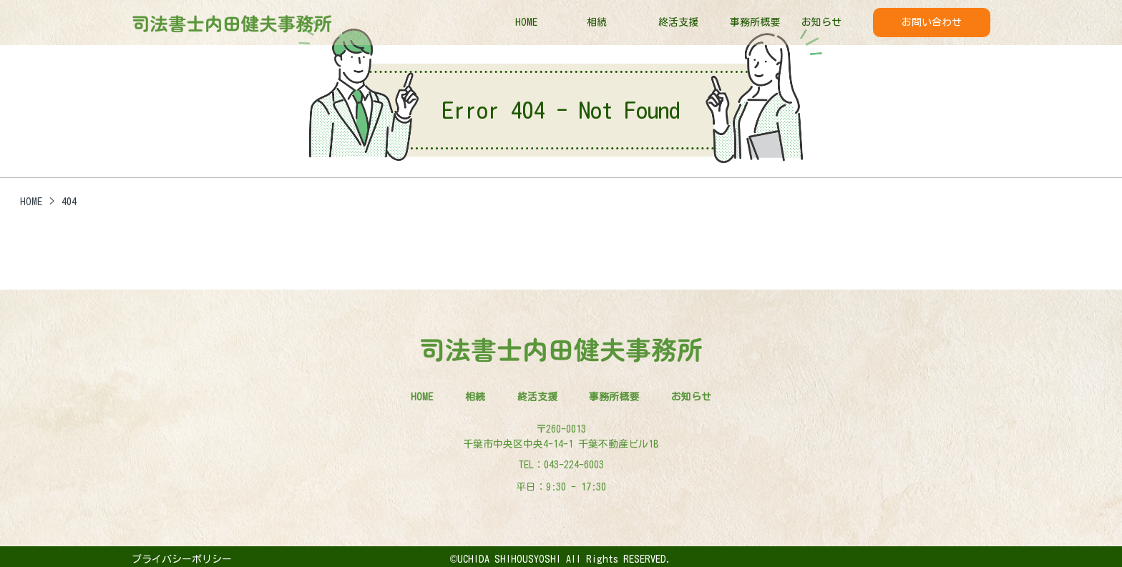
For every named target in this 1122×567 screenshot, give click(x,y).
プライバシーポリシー (182, 559)
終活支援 (678, 22)
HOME (526, 22)
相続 (597, 22)
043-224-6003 (574, 465)
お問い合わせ (932, 22)
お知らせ (821, 22)
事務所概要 (755, 22)
